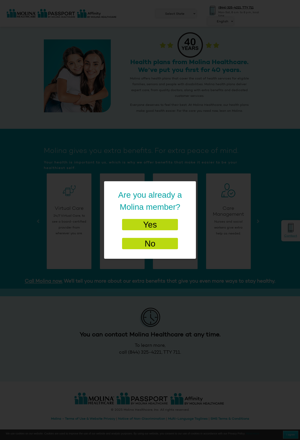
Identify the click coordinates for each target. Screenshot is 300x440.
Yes (150, 224)
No (150, 243)
